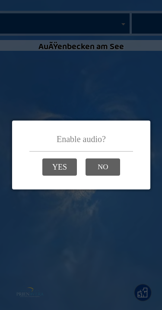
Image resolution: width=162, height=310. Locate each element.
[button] (59, 167)
